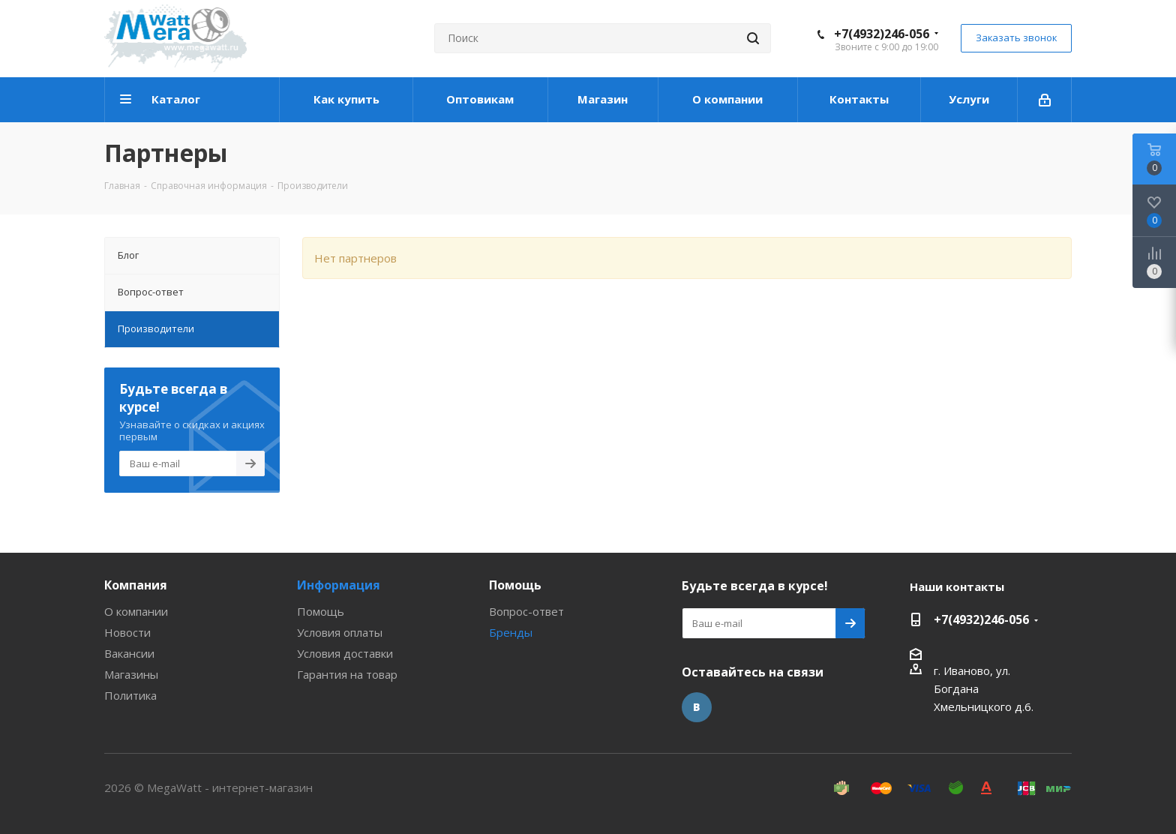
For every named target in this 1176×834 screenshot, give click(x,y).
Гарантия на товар (347, 674)
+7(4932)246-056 (881, 34)
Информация (338, 585)
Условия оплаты (339, 632)
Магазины (131, 674)
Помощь (320, 611)
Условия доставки (345, 653)
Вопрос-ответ (526, 611)
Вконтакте (697, 707)
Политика (130, 695)
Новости (127, 632)
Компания (135, 585)
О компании (136, 611)
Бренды (510, 632)
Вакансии (129, 653)
